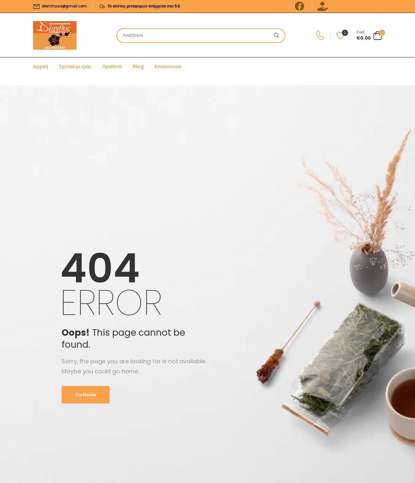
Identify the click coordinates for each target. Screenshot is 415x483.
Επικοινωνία (168, 66)
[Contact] (321, 35)
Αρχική (40, 66)
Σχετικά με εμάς (75, 66)
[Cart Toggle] (369, 35)
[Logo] (55, 35)
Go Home (85, 395)
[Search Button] (278, 35)
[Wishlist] (340, 35)
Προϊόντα (112, 66)
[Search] (194, 35)
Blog (138, 66)
